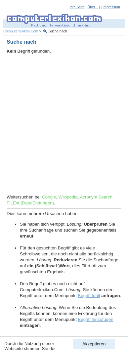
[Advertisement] (64, 124)
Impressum (111, 7)
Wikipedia (68, 197)
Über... (92, 7)
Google (49, 197)
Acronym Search (96, 197)
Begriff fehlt (89, 295)
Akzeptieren (94, 343)
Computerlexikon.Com (20, 31)
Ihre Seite (77, 7)
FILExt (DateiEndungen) (30, 202)
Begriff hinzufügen (95, 319)
